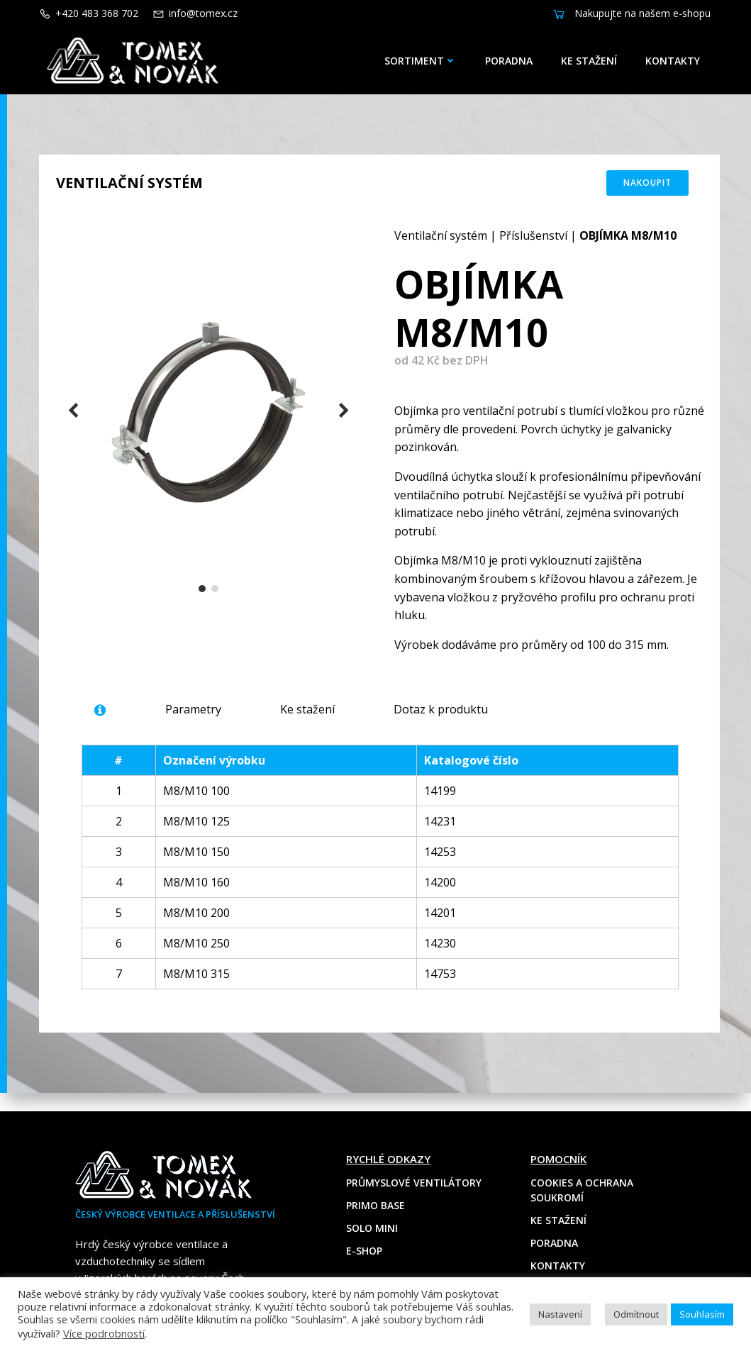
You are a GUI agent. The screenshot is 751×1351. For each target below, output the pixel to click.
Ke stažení (591, 60)
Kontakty (674, 60)
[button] (202, 594)
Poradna (511, 60)
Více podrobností (104, 1333)
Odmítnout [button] (636, 1314)
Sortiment (422, 60)
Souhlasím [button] (702, 1314)
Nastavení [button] (560, 1314)
